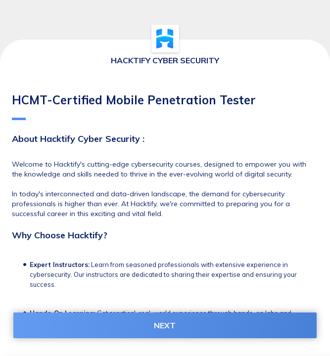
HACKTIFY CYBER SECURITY (165, 60)
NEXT (165, 325)
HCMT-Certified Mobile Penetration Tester (134, 106)
